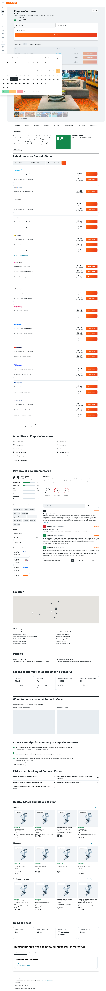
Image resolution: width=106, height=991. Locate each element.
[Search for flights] (3, 7)
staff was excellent (29, 509)
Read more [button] (46, 522)
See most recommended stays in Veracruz (87, 879)
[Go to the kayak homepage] (11, 3)
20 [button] (42, 53)
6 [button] (42, 45)
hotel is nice (17, 513)
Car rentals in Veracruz (49, 963)
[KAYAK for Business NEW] (3, 37)
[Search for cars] (3, 15)
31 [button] (30, 61)
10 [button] (30, 49)
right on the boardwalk (19, 517)
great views (17, 524)
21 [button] (46, 53)
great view (33, 520)
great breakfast (17, 520)
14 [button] (46, 49)
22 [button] (50, 53)
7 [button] (46, 45)
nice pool (26, 520)
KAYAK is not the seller (57, 985)
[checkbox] (21, 553)
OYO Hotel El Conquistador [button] (21, 865)
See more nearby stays (92, 807)
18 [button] (34, 53)
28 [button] (46, 57)
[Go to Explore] (3, 26)
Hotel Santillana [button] (61, 865)
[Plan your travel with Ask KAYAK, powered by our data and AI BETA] (3, 23)
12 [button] (38, 49)
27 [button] (42, 57)
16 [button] (26, 53)
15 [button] (50, 49)
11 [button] (34, 49)
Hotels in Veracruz (74, 963)
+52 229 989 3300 (19, 17)
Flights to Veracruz (21, 963)
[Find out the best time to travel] (3, 33)
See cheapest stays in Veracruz (90, 843)
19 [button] (38, 53)
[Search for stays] (3, 11)
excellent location (18, 509)
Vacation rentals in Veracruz (24, 965)
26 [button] (38, 57)
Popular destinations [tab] (34, 953)
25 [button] (34, 57)
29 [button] (50, 57)
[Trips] (3, 42)
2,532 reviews (28, 20)
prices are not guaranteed (46, 980)
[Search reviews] (65, 506)
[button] (3, 2)
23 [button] (26, 57)
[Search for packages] (3, 18)
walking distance (31, 517)
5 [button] (38, 45)
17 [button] (30, 53)
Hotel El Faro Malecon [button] (20, 829)
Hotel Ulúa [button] (38, 865)
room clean (25, 513)
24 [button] (30, 57)
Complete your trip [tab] (21, 953)
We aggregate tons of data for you (57, 988)
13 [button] (42, 49)
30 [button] (26, 61)
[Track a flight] (3, 30)
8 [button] (50, 45)
